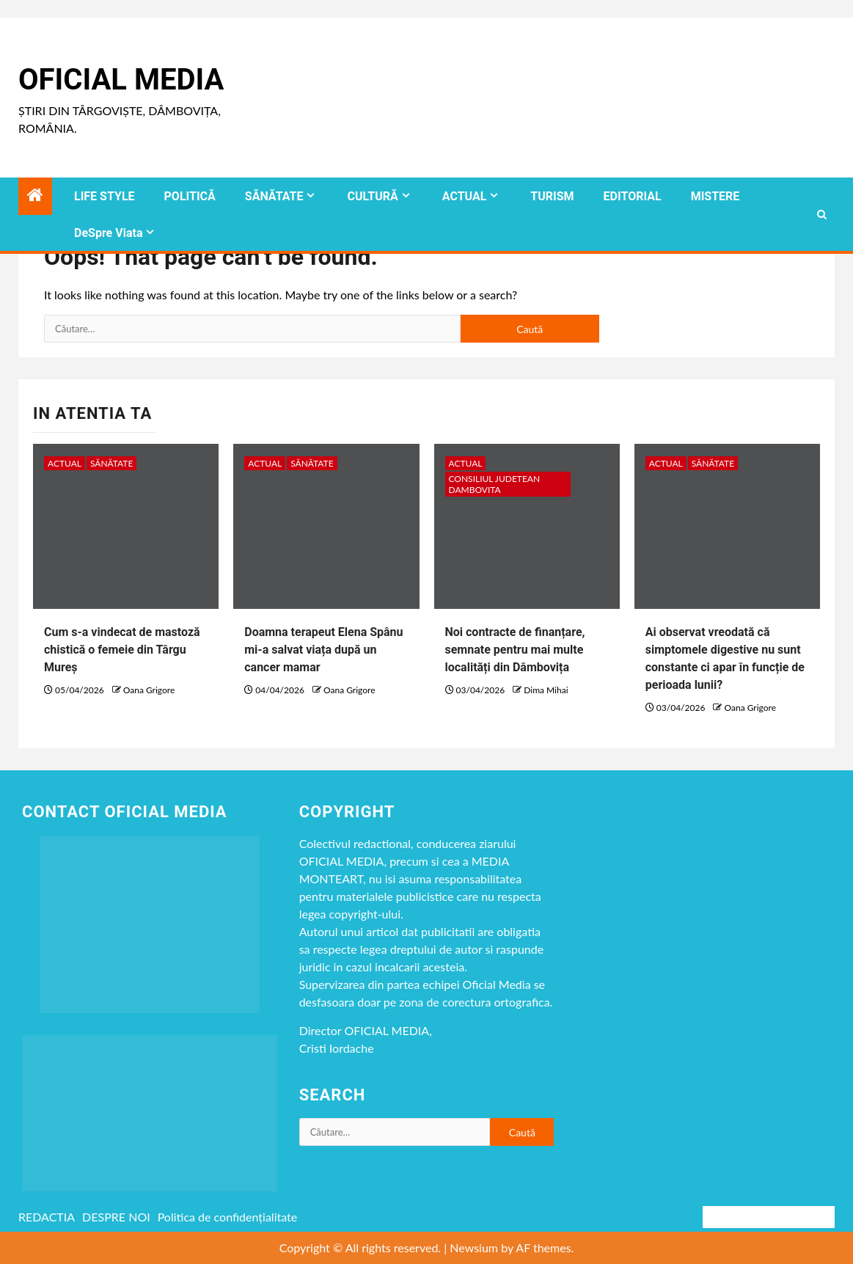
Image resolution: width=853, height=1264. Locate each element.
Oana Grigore (149, 689)
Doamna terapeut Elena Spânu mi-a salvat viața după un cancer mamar (323, 649)
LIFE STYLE (104, 196)
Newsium (474, 1247)
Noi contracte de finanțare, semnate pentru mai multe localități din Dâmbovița (515, 649)
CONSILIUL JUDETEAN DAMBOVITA (495, 484)
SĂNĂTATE (274, 196)
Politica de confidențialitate (228, 1217)
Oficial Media (121, 79)
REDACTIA (46, 1217)
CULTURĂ (372, 196)
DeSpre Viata (108, 233)
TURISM (552, 196)
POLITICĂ (190, 196)
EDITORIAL (633, 196)
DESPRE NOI (116, 1217)
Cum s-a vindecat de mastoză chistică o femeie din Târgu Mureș (122, 649)
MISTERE (715, 196)
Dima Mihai (546, 689)
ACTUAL (464, 196)
